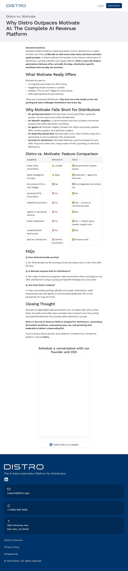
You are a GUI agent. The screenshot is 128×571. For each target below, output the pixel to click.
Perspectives (11, 554)
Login (100, 5)
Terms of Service (13, 540)
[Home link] (16, 5)
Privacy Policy (11, 547)
